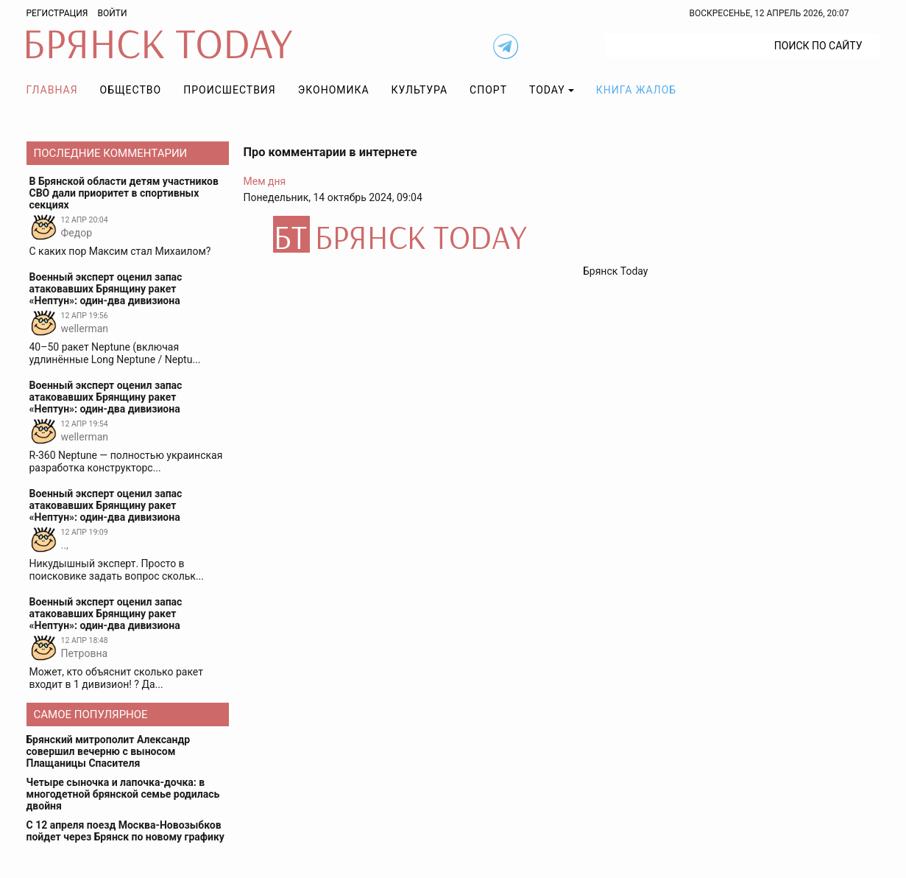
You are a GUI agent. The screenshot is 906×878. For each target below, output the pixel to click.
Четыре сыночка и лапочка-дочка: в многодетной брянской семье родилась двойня (123, 794)
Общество (131, 90)
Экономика (333, 90)
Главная (52, 90)
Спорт (488, 90)
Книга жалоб (636, 90)
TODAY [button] (547, 90)
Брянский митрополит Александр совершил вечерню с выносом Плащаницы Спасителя (108, 751)
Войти (112, 13)
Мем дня (265, 181)
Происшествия (229, 90)
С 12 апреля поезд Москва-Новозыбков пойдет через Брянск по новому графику (125, 831)
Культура (419, 90)
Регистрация (57, 13)
